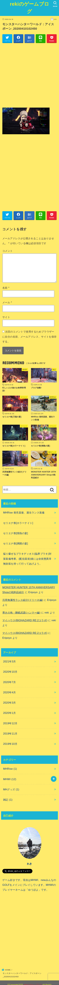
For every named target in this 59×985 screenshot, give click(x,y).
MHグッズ (11, 789)
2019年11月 (10, 733)
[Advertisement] (29, 75)
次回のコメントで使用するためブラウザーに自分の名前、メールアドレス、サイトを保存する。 (29, 336)
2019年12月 (10, 723)
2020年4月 (9, 692)
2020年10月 (10, 671)
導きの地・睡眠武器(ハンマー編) (21, 612)
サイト (6, 317)
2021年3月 (9, 661)
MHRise (10, 768)
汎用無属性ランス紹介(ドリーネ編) (22, 600)
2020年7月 (9, 682)
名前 (5, 287)
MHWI (9, 779)
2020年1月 (9, 712)
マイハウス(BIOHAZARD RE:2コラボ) (24, 620)
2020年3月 (9, 702)
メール (7, 302)
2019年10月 (10, 743)
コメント (7, 250)
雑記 (7, 799)
